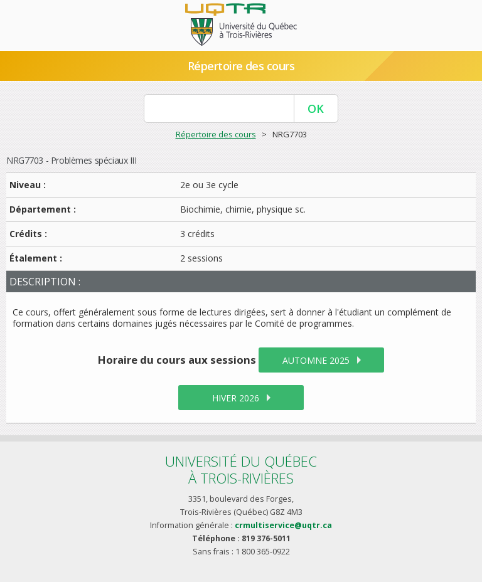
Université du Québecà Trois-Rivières (241, 469)
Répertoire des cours (241, 65)
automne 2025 (316, 360)
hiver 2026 (235, 398)
